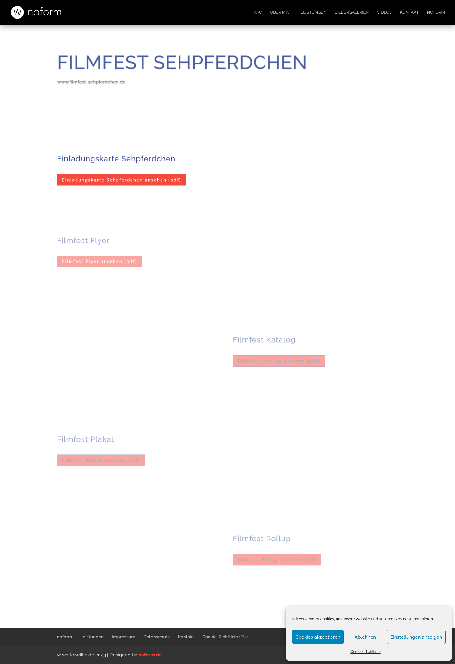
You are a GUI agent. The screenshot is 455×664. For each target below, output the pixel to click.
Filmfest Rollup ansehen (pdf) (277, 558)
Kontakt (409, 12)
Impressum (123, 636)
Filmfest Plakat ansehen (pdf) (101, 459)
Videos (384, 12)
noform (436, 12)
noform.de (150, 655)
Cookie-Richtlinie (365, 651)
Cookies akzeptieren (317, 637)
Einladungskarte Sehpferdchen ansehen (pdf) (121, 179)
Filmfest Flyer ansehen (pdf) (99, 260)
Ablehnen (365, 637)
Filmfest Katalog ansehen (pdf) (279, 359)
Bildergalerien (352, 12)
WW (257, 12)
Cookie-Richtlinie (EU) (225, 636)
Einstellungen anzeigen (416, 637)
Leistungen (314, 12)
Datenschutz (156, 636)
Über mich (281, 12)
